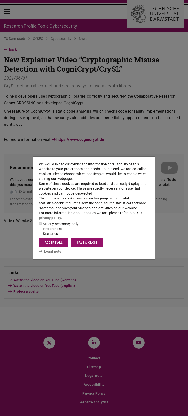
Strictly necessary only (58, 224)
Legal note (50, 251)
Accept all (54, 242)
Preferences (50, 229)
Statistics (48, 234)
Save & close (87, 242)
